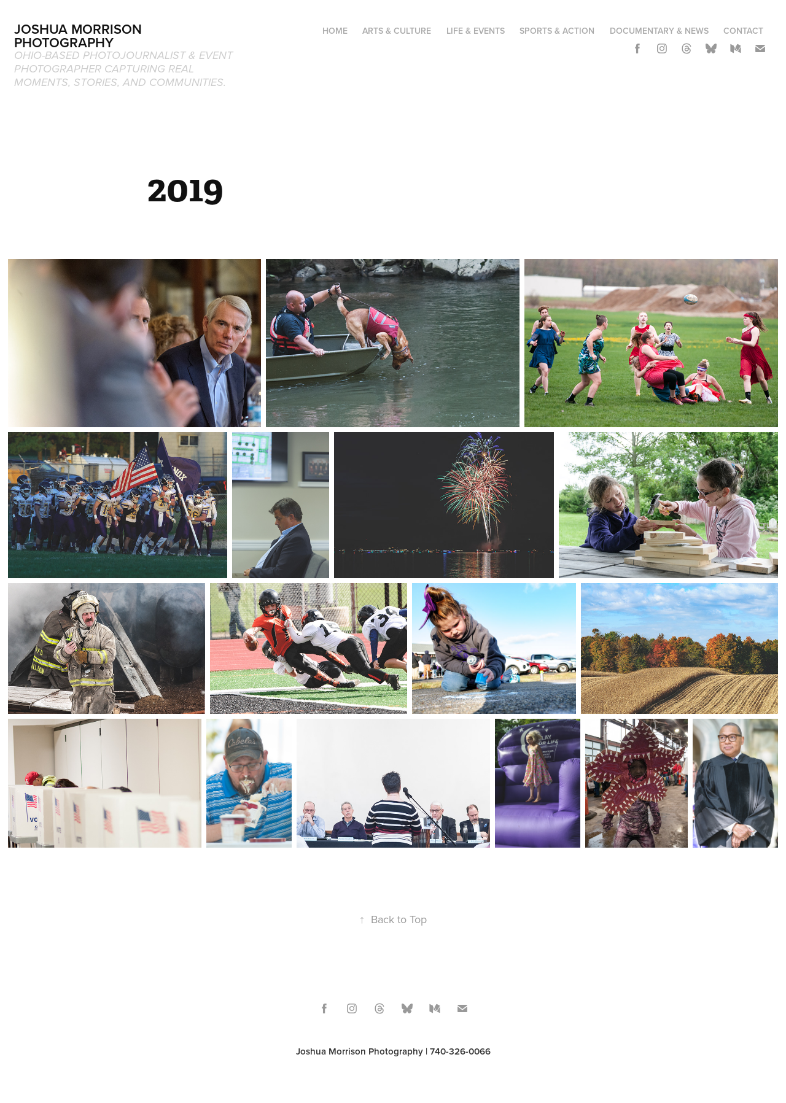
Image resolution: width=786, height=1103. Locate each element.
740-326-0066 (460, 1051)
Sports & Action (556, 31)
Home (335, 31)
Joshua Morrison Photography (80, 35)
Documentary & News (659, 31)
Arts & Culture (396, 31)
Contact (743, 31)
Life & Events (475, 31)
